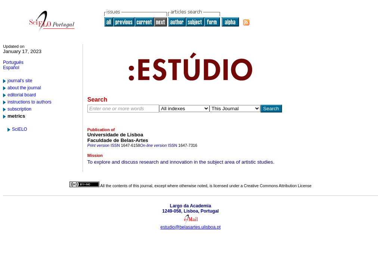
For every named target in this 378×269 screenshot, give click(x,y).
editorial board (21, 95)
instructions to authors (29, 102)
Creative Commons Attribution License (278, 185)
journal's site (19, 80)
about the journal (24, 87)
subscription (19, 109)
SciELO (19, 129)
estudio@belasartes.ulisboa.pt (191, 227)
